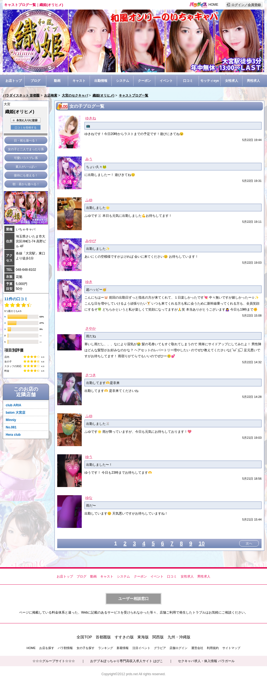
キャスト (79, 81)
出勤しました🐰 (98, 424)
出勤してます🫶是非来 (103, 383)
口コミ (188, 81)
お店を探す (46, 648)
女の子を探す (86, 648)
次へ (249, 543)
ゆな (88, 498)
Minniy (11, 420)
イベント (166, 81)
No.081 (11, 427)
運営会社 (197, 648)
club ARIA (13, 405)
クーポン (144, 81)
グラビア (160, 648)
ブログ (35, 81)
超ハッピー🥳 (96, 290)
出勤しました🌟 (98, 208)
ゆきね (90, 118)
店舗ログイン (178, 648)
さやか (90, 328)
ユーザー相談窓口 (133, 598)
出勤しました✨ (98, 249)
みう (88, 159)
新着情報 (123, 648)
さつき (90, 375)
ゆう (88, 457)
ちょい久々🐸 (96, 167)
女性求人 (231, 81)
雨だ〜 (91, 505)
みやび (90, 241)
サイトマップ (231, 648)
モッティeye (209, 81)
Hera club (13, 435)
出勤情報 (100, 81)
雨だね (91, 336)
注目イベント (141, 648)
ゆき (88, 282)
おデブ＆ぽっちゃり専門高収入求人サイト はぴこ (126, 661)
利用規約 (213, 648)
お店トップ (13, 81)
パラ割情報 (65, 648)
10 (202, 543)
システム (122, 81)
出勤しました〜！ (99, 465)
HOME (213, 5)
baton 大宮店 (15, 412)
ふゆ (88, 200)
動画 (57, 81)
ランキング (105, 648)
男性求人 (253, 81)
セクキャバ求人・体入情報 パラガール (206, 661)
